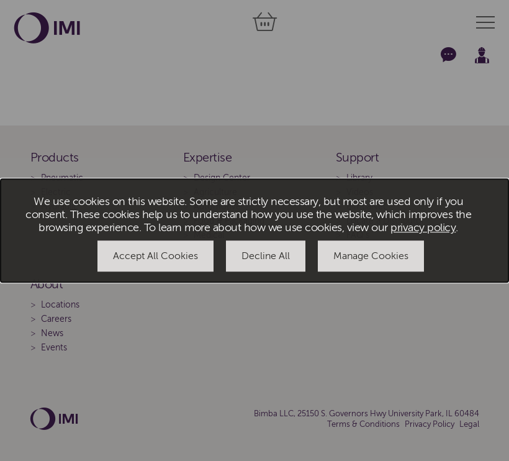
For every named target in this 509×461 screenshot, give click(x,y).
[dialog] (254, 230)
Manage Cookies (370, 256)
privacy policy (423, 228)
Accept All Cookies (155, 256)
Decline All (265, 256)
